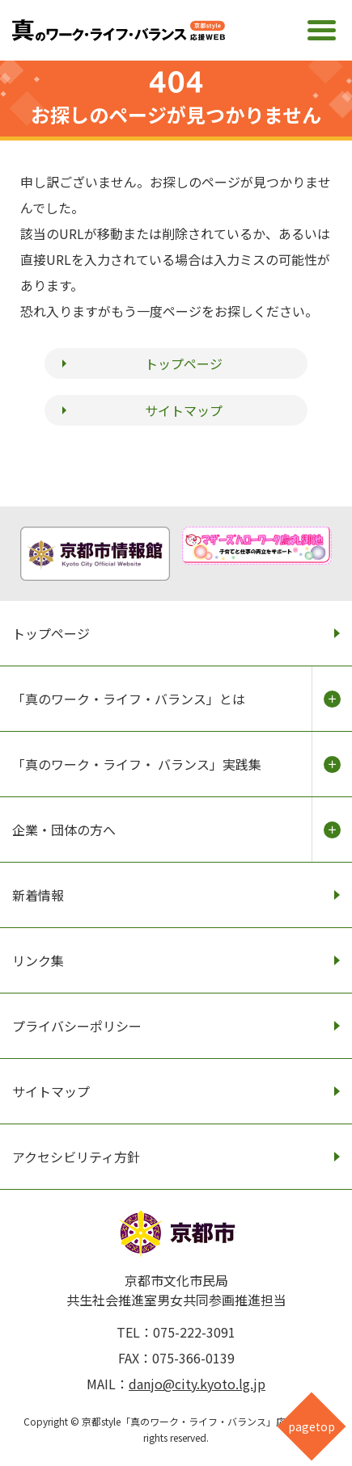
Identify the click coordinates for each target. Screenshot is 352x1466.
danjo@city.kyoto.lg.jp (197, 1383)
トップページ (184, 363)
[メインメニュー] (321, 30)
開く (332, 698)
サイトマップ (184, 410)
